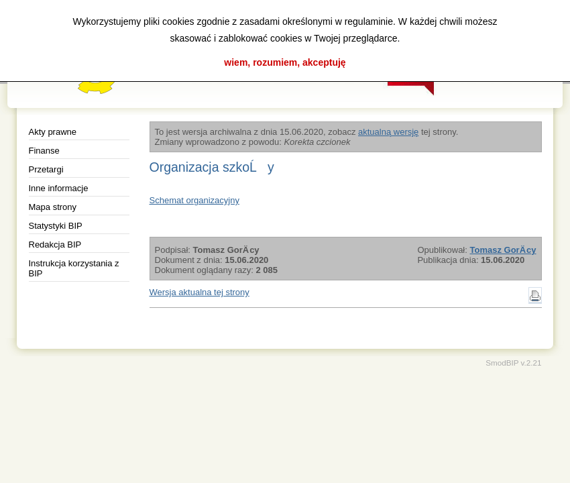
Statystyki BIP (55, 226)
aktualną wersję (388, 132)
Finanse (44, 151)
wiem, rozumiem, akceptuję (284, 62)
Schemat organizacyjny (194, 200)
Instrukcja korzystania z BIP (74, 268)
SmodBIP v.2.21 (513, 362)
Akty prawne (53, 132)
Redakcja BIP (55, 244)
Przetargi (46, 169)
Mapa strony (53, 207)
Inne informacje (59, 188)
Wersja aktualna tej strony (199, 292)
